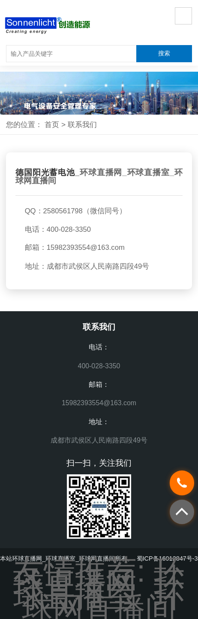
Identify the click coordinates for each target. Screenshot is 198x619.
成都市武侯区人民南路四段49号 (99, 440)
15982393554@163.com (86, 247)
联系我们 (82, 124)
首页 (52, 124)
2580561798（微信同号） (84, 211)
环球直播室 (99, 589)
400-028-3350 (99, 366)
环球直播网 (99, 577)
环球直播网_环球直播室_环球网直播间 (99, 176)
